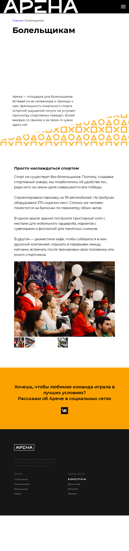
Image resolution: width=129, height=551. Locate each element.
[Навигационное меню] (123, 6)
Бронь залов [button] (74, 484)
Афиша (17, 493)
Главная (17, 20)
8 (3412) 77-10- (75, 479)
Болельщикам (21, 489)
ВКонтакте (73, 489)
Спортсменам (21, 479)
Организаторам (22, 484)
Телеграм (72, 493)
